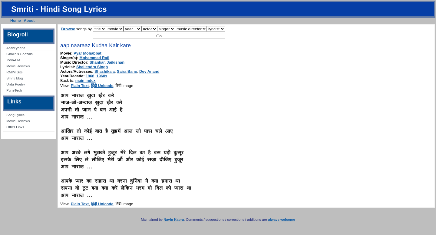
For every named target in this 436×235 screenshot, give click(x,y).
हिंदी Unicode (102, 85)
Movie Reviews (18, 66)
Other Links (15, 127)
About (29, 20)
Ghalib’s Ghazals (19, 54)
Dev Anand (149, 71)
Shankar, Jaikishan (107, 62)
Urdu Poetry (15, 84)
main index (85, 80)
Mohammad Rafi (94, 57)
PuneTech (14, 90)
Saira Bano (127, 71)
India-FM (13, 60)
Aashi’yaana (15, 48)
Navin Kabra (174, 219)
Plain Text (80, 85)
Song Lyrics (15, 115)
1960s (102, 76)
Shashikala (104, 71)
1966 (90, 76)
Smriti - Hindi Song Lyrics (59, 9)
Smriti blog (14, 78)
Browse (68, 29)
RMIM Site (14, 72)
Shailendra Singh (92, 67)
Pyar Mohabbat (87, 53)
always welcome (281, 219)
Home (15, 20)
